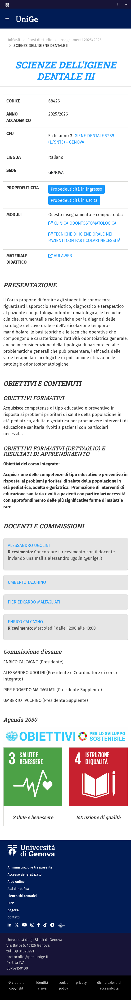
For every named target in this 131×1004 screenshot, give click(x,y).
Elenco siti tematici (22, 896)
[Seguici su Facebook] (38, 925)
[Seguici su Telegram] (52, 925)
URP (11, 903)
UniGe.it (13, 40)
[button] (6, 3)
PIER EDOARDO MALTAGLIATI (34, 602)
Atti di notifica (18, 889)
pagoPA (13, 910)
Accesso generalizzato (24, 875)
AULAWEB (60, 255)
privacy (81, 983)
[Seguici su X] (16, 925)
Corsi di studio (39, 40)
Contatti (14, 917)
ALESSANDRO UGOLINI (29, 545)
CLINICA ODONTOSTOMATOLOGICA (82, 223)
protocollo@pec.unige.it (27, 957)
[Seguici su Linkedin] (9, 925)
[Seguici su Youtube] (24, 925)
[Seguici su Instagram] (32, 925)
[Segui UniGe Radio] (61, 925)
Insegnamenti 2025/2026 (80, 40)
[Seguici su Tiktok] (45, 925)
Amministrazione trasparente (30, 867)
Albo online (16, 882)
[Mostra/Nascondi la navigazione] (7, 18)
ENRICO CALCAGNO (25, 621)
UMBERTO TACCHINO (27, 582)
